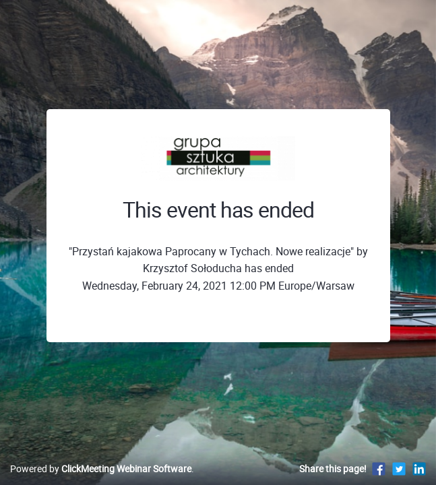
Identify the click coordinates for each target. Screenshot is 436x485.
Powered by (100, 468)
